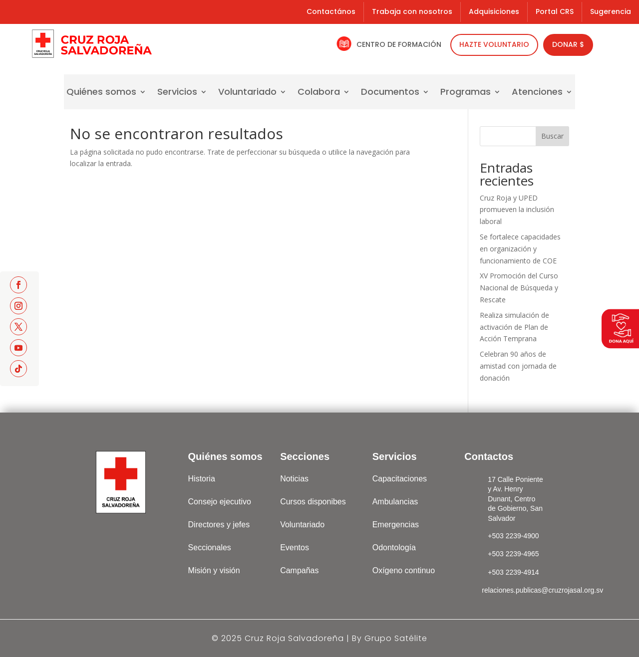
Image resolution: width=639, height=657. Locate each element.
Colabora (319, 93)
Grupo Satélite (395, 638)
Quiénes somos (101, 93)
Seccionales (209, 547)
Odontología (394, 547)
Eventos (294, 547)
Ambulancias (395, 501)
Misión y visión (214, 570)
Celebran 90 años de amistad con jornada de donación (518, 366)
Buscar (552, 136)
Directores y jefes (219, 524)
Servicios (177, 93)
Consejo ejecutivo (219, 501)
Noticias (294, 478)
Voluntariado (247, 93)
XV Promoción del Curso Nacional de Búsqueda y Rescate (519, 287)
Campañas (299, 570)
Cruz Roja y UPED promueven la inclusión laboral (517, 209)
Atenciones (537, 93)
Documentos (390, 93)
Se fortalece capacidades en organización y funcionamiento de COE (520, 248)
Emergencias (395, 524)
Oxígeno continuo (403, 570)
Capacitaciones (399, 478)
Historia (201, 478)
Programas (465, 93)
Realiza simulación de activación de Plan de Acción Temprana (514, 327)
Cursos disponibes (313, 501)
